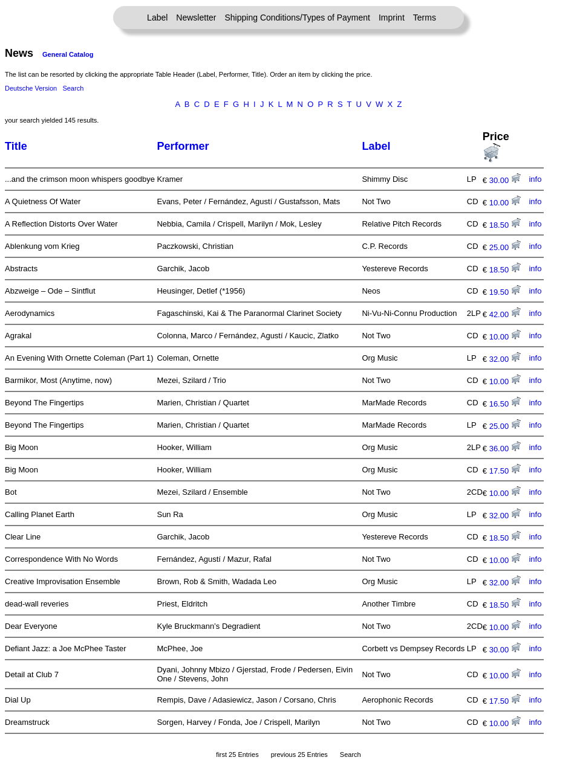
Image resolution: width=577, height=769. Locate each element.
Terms (424, 17)
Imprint (392, 17)
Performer (183, 146)
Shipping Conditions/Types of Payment (297, 17)
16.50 (505, 403)
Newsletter (196, 17)
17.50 (505, 470)
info (535, 179)
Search (72, 88)
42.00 (505, 314)
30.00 (505, 180)
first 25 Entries (237, 754)
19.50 (505, 292)
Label (157, 17)
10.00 (505, 202)
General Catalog (67, 54)
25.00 (505, 247)
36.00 (505, 448)
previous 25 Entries (299, 754)
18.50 (505, 225)
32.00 (505, 359)
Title (16, 146)
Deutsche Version (31, 88)
